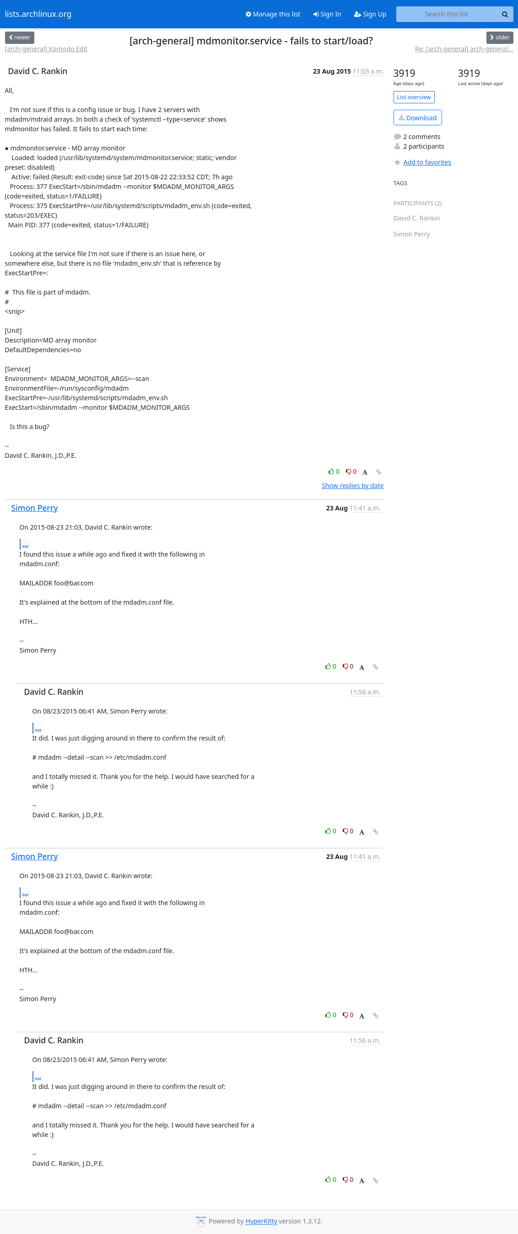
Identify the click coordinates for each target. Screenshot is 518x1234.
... (25, 544)
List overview (414, 97)
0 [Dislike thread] (351, 471)
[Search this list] (446, 14)
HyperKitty (261, 1221)
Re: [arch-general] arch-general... (464, 48)
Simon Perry (34, 507)
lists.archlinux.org (38, 14)
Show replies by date (352, 485)
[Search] (505, 14)
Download (418, 117)
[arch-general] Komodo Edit (46, 48)
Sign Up (370, 14)
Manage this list (273, 14)
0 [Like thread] (335, 471)
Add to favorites (422, 162)
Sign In (327, 14)
